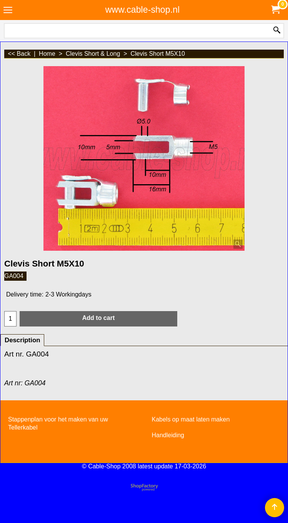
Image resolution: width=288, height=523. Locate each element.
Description (22, 340)
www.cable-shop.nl (142, 10)
